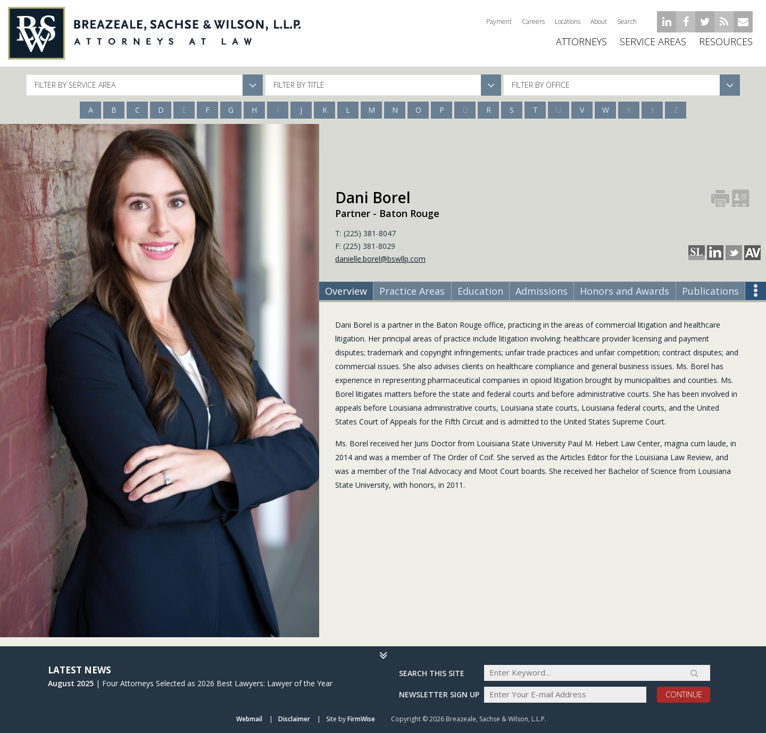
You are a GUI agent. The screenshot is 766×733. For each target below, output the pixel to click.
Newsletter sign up (439, 694)
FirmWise (361, 718)
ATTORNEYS (581, 47)
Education (480, 291)
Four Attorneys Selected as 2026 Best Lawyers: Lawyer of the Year (217, 682)
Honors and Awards (624, 291)
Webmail (249, 718)
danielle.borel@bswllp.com (380, 259)
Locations (567, 21)
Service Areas (653, 47)
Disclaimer (294, 718)
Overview (346, 291)
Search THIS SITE (431, 672)
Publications (710, 291)
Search (627, 21)
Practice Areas (412, 291)
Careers (533, 21)
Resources (726, 47)
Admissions (541, 291)
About (598, 21)
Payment (499, 21)
